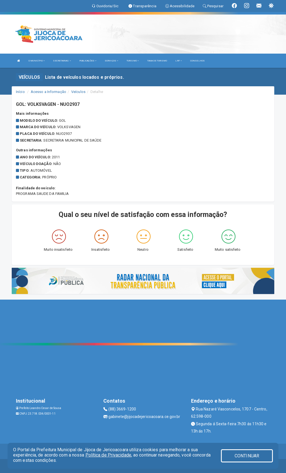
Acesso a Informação (48, 92)
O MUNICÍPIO (36, 60)
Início (20, 92)
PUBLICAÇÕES (87, 60)
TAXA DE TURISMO (157, 60)
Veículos (78, 92)
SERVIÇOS (111, 60)
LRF (178, 60)
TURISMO (133, 60)
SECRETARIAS (62, 60)
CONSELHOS (197, 60)
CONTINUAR (247, 455)
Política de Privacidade (108, 455)
